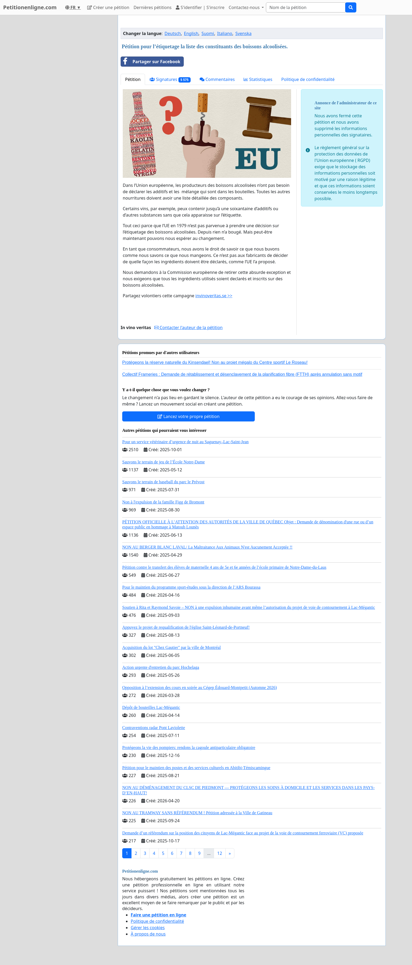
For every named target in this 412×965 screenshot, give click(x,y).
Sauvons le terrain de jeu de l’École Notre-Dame (163, 462)
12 (219, 853)
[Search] (305, 7)
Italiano (224, 33)
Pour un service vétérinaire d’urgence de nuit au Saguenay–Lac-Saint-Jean (185, 442)
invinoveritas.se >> (213, 296)
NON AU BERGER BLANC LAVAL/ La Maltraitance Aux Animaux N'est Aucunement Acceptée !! (207, 547)
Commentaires (217, 79)
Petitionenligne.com (30, 7)
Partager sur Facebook (150, 61)
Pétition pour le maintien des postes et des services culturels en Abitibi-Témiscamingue (196, 767)
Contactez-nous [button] (245, 7)
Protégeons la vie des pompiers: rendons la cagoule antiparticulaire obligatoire (188, 747)
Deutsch (173, 33)
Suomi (207, 33)
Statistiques (258, 79)
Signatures (170, 79)
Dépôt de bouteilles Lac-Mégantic (151, 707)
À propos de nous (148, 934)
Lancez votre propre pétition (188, 416)
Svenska (243, 33)
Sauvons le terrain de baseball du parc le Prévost (163, 482)
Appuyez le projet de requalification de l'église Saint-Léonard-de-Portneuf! (185, 627)
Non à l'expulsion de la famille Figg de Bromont (163, 502)
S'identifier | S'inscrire (200, 7)
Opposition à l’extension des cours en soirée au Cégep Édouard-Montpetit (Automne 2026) (199, 687)
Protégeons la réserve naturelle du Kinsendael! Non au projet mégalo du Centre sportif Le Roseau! (215, 362)
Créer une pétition (108, 7)
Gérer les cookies (148, 927)
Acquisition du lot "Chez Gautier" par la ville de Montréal (171, 647)
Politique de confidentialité (308, 79)
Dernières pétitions (153, 7)
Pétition (133, 79)
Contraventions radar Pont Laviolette (153, 727)
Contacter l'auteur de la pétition (188, 327)
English (191, 33)
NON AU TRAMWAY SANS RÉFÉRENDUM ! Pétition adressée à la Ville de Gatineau (197, 813)
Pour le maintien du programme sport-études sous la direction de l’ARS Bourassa (191, 587)
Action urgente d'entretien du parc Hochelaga (160, 667)
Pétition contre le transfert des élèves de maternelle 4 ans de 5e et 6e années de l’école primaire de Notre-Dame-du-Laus (224, 567)
